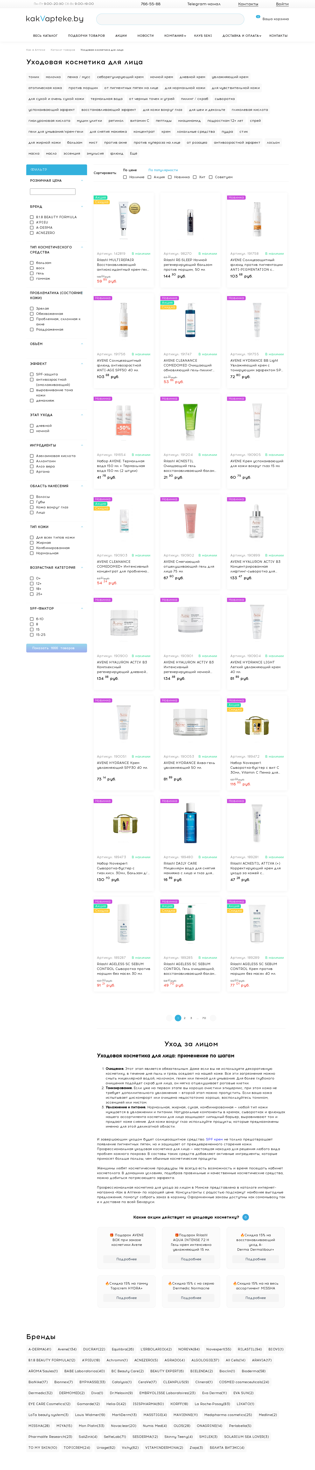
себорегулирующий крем (120, 77)
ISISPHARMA (148, 1404)
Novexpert (218, 1349)
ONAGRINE (209, 1425)
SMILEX (208, 1436)
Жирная (43, 543)
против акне (115, 143)
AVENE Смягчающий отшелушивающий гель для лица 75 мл (189, 566)
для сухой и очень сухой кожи (56, 99)
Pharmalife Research (50, 1436)
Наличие (136, 177)
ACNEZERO (45, 233)
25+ (39, 594)
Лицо (40, 512)
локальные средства (196, 132)
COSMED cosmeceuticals (244, 1382)
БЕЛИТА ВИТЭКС (227, 1447)
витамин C (139, 121)
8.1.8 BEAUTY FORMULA (56, 217)
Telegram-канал (200, 4)
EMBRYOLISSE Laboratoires (167, 1393)
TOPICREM (77, 1447)
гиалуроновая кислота (49, 121)
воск (40, 268)
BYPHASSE (92, 1382)
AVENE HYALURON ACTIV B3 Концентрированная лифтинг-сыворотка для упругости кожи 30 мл (255, 567)
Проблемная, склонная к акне (58, 321)
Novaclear (123, 1425)
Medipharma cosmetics (228, 1415)
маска (33, 153)
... (198, 1018)
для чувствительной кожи (235, 88)
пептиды (164, 121)
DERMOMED (72, 1393)
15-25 (41, 635)
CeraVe (147, 1382)
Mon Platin (91, 1425)
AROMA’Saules (43, 1371)
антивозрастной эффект (237, 143)
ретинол (116, 121)
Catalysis (122, 1382)
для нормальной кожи (185, 88)
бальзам (74, 143)
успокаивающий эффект (51, 110)
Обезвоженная (49, 314)
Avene (67, 1349)
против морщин (83, 88)
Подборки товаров (86, 36)
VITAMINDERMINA (164, 1447)
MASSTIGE (155, 1415)
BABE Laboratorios (84, 1371)
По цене (131, 170)
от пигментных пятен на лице (131, 88)
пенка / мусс (79, 77)
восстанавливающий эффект (108, 110)
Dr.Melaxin (121, 1393)
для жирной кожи (44, 143)
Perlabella (240, 1425)
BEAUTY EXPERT (167, 1371)
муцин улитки (89, 121)
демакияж (45, 401)
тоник (33, 77)
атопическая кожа (45, 88)
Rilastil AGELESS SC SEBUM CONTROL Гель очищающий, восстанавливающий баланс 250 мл (190, 969)
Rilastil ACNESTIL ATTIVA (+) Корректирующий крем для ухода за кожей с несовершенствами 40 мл (255, 868)
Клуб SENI (203, 36)
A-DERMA (44, 228)
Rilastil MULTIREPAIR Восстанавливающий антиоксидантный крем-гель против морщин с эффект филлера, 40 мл (123, 265)
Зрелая (42, 308)
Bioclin (227, 1371)
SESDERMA (145, 1436)
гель (40, 273)
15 (38, 629)
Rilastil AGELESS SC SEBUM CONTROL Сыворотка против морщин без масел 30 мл (123, 969)
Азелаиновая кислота (55, 456)
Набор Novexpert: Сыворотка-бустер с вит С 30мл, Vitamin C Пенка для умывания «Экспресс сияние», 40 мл (254, 768)
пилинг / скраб (194, 99)
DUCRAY (94, 1349)
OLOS (182, 1425)
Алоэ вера (45, 466)
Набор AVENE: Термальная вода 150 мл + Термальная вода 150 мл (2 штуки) (121, 466)
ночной (42, 431)
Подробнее (126, 1259)
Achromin (117, 1360)
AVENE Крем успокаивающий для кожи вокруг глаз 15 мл (257, 463)
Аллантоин (46, 461)
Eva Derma (214, 1393)
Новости (145, 36)
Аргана (42, 472)
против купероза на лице (157, 143)
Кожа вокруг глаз (52, 507)
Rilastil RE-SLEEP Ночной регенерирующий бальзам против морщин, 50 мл (188, 265)
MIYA (64, 1425)
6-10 (40, 619)
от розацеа (197, 143)
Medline (268, 1415)
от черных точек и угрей (151, 99)
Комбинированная (53, 548)
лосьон (273, 143)
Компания (174, 36)
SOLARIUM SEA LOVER (246, 1436)
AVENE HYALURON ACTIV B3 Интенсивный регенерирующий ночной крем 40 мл (189, 667)
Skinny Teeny (178, 1436)
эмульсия (95, 153)
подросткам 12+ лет (225, 121)
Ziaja (196, 1447)
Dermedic (40, 1393)
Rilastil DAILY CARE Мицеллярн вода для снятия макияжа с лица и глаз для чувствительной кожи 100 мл (190, 868)
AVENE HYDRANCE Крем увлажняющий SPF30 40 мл (122, 765)
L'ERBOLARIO (156, 1349)
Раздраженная (49, 329)
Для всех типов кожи (55, 537)
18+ (38, 589)
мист (93, 143)
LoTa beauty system (48, 1415)
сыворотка (225, 99)
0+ (38, 578)
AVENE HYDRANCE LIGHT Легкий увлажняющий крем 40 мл (255, 667)
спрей (255, 121)
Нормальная (47, 553)
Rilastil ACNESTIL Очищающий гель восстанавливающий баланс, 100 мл (190, 466)
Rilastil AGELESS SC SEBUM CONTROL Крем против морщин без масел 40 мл (253, 969)
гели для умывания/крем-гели (55, 132)
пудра (227, 132)
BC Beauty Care (127, 1371)
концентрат (144, 132)
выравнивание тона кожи (54, 392)
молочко (53, 77)
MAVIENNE (185, 1415)
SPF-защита (47, 374)
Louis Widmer (90, 1415)
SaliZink (88, 1436)
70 (204, 1018)
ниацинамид (189, 121)
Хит (202, 177)
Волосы (43, 497)
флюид (116, 153)
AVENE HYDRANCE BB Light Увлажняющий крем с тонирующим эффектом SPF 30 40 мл (256, 366)
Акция (159, 177)
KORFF (179, 1404)
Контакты (278, 36)
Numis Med (155, 1425)
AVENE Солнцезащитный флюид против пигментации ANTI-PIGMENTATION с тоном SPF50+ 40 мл (256, 265)
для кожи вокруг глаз (162, 110)
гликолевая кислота (250, 110)
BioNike (38, 1382)
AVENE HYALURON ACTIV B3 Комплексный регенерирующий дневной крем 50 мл (122, 667)
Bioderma (254, 1371)
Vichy (130, 1447)
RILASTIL (250, 1349)
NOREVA (189, 1349)
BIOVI (276, 1349)
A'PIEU (42, 222)
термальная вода (106, 99)
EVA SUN (243, 1393)
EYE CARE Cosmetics (49, 1404)
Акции (121, 36)
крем (165, 132)
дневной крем (192, 77)
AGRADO (174, 1360)
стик (244, 132)
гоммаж (43, 279)
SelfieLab (115, 1436)
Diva (97, 1393)
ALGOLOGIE (205, 1360)
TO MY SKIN (42, 1447)
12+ (39, 584)
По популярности (165, 170)
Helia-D (116, 1404)
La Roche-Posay (212, 1404)
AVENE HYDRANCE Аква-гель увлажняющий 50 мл (189, 765)
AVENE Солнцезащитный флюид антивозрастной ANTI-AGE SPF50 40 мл (119, 365)
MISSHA (39, 1425)
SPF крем (214, 1139)
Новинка (182, 177)
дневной (44, 426)
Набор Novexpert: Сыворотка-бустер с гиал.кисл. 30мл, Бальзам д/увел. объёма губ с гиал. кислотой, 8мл (122, 868)
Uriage (106, 1447)
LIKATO (245, 1404)
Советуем (224, 177)
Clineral (204, 1382)
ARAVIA (262, 1360)
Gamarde (88, 1404)
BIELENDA (201, 1371)
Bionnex (63, 1382)
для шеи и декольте (207, 110)
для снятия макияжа (108, 132)
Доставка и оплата (240, 36)
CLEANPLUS (176, 1382)
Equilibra (123, 1349)
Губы (40, 502)
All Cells (235, 1360)
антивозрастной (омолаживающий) (53, 382)
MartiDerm (124, 1415)
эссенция (71, 153)
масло (51, 153)
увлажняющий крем (230, 77)
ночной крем (161, 77)
